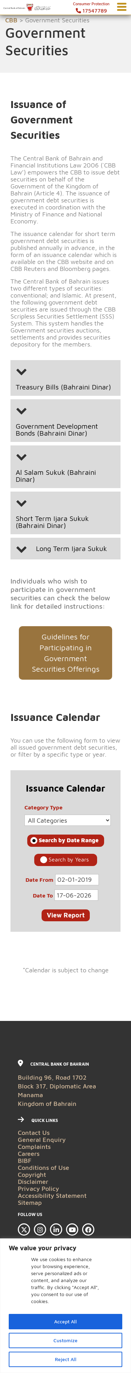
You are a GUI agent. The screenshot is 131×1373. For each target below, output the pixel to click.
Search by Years (69, 859)
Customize (65, 1340)
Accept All (65, 1321)
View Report (66, 915)
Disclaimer (33, 1181)
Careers (28, 1153)
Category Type (43, 806)
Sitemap (30, 1202)
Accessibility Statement (52, 1195)
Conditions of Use (43, 1167)
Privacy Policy (38, 1188)
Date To (43, 894)
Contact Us (34, 1132)
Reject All (66, 1359)
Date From (39, 878)
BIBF (24, 1160)
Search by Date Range (69, 840)
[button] (65, 378)
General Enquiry (42, 1139)
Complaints (34, 1146)
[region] (65, 1305)
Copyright (32, 1174)
